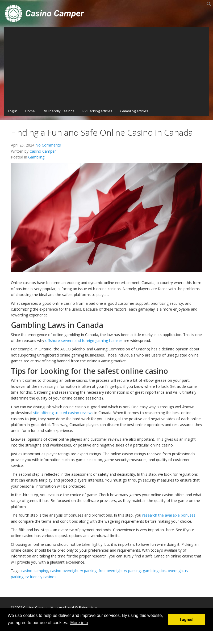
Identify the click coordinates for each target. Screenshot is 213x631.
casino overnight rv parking (73, 570)
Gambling (36, 157)
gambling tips (154, 570)
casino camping (34, 570)
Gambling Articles (134, 111)
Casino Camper (43, 151)
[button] (209, 5)
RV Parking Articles (97, 111)
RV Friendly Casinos (58, 111)
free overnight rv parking (120, 570)
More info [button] (79, 622)
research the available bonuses (168, 515)
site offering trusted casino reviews (63, 412)
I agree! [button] (187, 619)
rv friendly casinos (41, 576)
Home (30, 111)
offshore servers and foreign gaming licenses (84, 340)
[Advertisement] (106, 66)
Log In (12, 111)
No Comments (48, 145)
